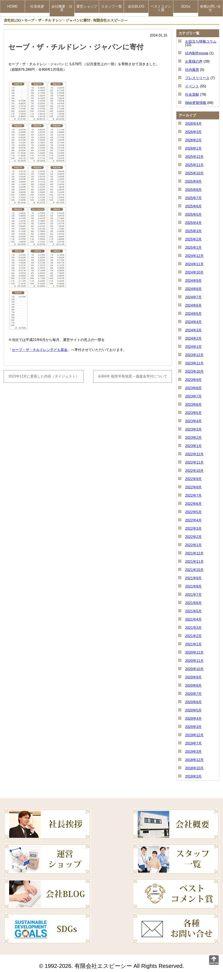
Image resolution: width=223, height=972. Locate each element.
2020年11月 (194, 661)
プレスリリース (197, 78)
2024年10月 (194, 272)
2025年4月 (193, 223)
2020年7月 (193, 694)
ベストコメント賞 (160, 8)
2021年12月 (194, 553)
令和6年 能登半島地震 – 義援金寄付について (132, 376)
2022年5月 (193, 512)
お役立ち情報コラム (200, 41)
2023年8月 (193, 388)
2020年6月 (193, 702)
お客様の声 (194, 61)
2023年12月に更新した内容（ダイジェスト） (43, 376)
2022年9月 (193, 479)
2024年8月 (193, 289)
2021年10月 (194, 570)
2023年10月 (194, 371)
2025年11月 (194, 165)
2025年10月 (194, 173)
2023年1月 (193, 446)
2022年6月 (193, 504)
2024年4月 (193, 322)
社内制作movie (196, 53)
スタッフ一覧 (111, 6)
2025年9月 (193, 181)
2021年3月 (193, 628)
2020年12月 (194, 652)
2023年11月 (194, 363)
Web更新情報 (195, 103)
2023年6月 (193, 404)
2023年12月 (194, 355)
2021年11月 (194, 561)
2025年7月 (193, 198)
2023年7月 (193, 396)
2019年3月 (193, 751)
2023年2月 (193, 437)
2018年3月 (193, 776)
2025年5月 (193, 214)
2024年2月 (193, 338)
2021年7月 (193, 594)
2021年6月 (193, 603)
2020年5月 (193, 710)
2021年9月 (193, 578)
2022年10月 (194, 471)
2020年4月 (193, 718)
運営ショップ (86, 6)
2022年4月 (193, 520)
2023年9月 (193, 380)
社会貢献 (192, 94)
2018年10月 (194, 768)
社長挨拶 (37, 6)
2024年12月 (194, 256)
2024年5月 (193, 314)
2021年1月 (193, 644)
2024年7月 (193, 297)
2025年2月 (193, 239)
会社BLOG (136, 6)
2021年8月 (193, 586)
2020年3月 (193, 727)
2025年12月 (194, 157)
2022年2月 (193, 537)
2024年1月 (193, 347)
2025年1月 (193, 247)
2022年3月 (193, 528)
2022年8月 (193, 487)
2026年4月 (193, 123)
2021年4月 (193, 619)
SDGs (185, 6)
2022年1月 (193, 545)
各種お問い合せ (210, 8)
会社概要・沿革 (61, 8)
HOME (12, 6)
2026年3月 (193, 132)
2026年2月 (193, 140)
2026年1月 (193, 148)
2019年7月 (193, 743)
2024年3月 (193, 330)
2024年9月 (193, 280)
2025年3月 (193, 231)
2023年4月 (193, 421)
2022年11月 (194, 462)
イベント (192, 86)
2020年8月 (193, 685)
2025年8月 (193, 190)
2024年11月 (194, 264)
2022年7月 (193, 495)
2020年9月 (193, 677)
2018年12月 (194, 760)
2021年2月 (193, 636)
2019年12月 (194, 735)
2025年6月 (193, 206)
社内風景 (192, 70)
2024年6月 (193, 305)
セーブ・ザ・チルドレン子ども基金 (40, 350)
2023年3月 (193, 429)
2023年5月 (193, 413)
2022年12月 (194, 454)
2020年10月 (194, 669)
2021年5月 (193, 611)
